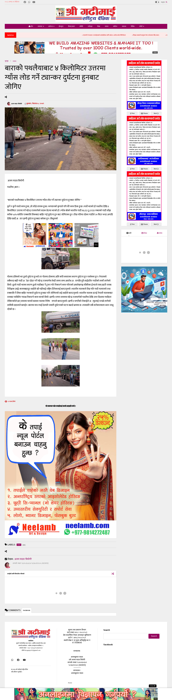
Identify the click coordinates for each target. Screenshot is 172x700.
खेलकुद (61, 26)
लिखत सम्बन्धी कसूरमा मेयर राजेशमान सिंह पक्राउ (151, 35)
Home (70, 683)
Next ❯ (156, 113)
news (14, 61)
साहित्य (115, 26)
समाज (106, 26)
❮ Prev (132, 113)
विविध (132, 26)
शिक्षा (98, 26)
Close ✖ (152, 686)
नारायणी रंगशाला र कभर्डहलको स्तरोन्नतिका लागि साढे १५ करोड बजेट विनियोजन (109, 35)
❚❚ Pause (144, 113)
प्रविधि (81, 26)
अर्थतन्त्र (51, 26)
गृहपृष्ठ (6, 61)
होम (31, 26)
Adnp (155, 52)
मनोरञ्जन (90, 26)
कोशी (141, 26)
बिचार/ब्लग (71, 26)
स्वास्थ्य (124, 26)
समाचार (41, 26)
